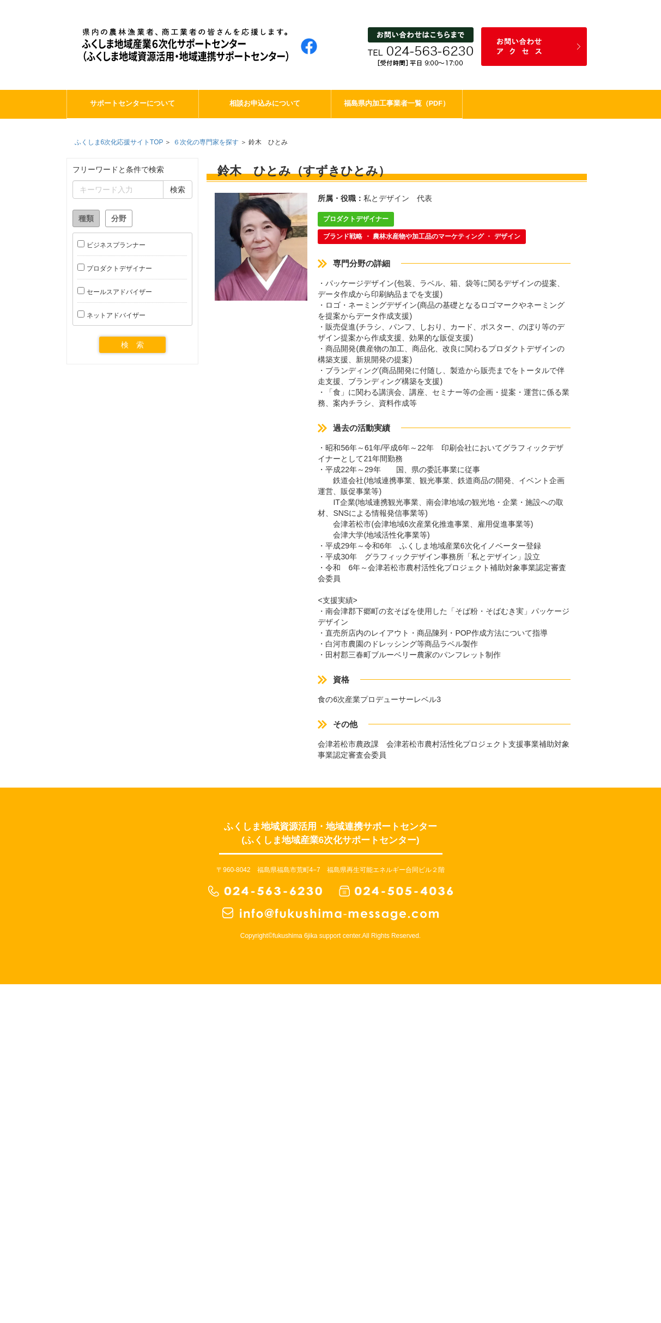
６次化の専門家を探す (206, 142)
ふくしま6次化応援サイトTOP (119, 142)
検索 (177, 189)
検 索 (132, 344)
